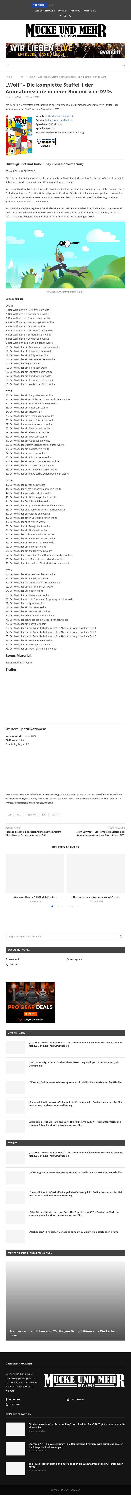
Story (55, 815)
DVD (10, 815)
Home (9, 76)
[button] (49, 5)
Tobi (19, 97)
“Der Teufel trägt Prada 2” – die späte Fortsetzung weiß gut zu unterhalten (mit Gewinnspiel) (74, 1064)
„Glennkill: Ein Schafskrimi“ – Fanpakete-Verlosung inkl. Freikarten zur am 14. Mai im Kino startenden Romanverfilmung (75, 1103)
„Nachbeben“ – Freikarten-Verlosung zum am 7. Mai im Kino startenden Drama (73, 1231)
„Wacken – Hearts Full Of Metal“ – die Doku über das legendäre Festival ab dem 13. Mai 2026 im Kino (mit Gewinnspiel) (76, 1044)
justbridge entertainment (59, 116)
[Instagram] (65, 15)
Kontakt (62, 11)
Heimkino (31, 815)
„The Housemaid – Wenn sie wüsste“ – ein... (96, 897)
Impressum (75, 11)
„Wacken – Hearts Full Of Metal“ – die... (35, 897)
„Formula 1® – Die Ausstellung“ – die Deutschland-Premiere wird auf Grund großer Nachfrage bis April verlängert (76, 1445)
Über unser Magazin (45, 11)
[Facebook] (60, 15)
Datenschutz (89, 11)
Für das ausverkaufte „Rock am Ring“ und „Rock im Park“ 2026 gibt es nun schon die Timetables (77, 1426)
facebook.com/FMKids (60, 120)
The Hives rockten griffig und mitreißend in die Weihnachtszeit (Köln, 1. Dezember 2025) (76, 1465)
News (43, 815)
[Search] (123, 66)
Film (21, 76)
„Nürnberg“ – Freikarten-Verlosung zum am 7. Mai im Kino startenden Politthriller (75, 1082)
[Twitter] (70, 15)
